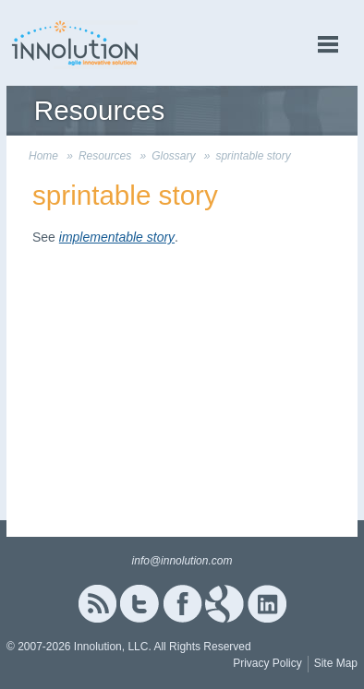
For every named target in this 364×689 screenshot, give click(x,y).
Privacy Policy (267, 663)
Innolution (75, 43)
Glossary (173, 155)
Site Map (336, 663)
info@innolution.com (182, 560)
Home (43, 155)
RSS (97, 604)
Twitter (139, 604)
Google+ (224, 604)
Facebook (182, 604)
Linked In (267, 604)
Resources (105, 155)
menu (328, 44)
